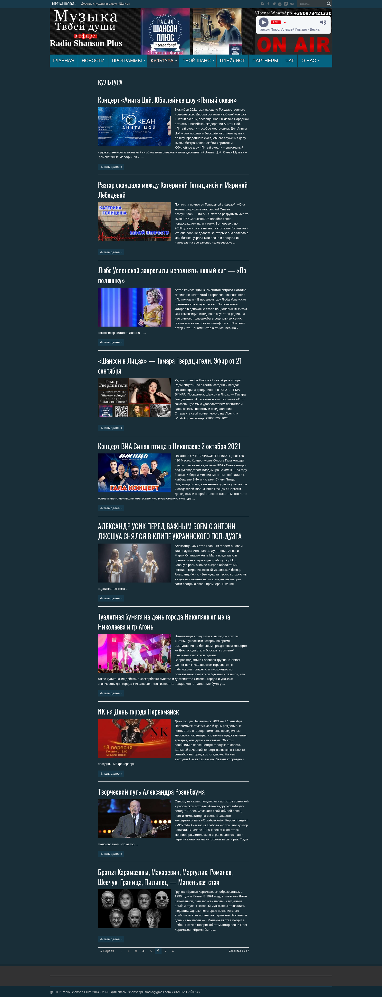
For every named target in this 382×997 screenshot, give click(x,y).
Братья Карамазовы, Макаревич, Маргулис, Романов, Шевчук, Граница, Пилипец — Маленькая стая (165, 877)
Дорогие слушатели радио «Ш (101, 3)
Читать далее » (111, 167)
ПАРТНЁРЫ (265, 60)
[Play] (263, 22)
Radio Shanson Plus (86, 43)
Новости (93, 60)
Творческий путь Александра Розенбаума (151, 792)
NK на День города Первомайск (138, 711)
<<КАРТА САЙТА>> (186, 992)
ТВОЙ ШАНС (198, 60)
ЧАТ (290, 60)
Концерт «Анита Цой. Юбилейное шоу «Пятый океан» (167, 100)
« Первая (107, 951)
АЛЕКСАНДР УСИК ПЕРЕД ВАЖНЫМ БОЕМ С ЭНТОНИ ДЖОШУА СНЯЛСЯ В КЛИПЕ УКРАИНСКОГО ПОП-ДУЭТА (170, 531)
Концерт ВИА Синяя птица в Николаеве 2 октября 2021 (169, 446)
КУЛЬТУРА (164, 60)
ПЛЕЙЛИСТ (232, 60)
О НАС (310, 60)
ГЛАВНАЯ (63, 60)
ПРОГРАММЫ (129, 60)
